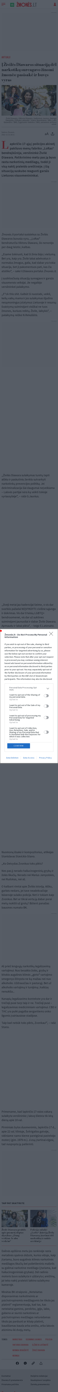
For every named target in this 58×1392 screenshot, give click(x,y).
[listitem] (29, 689)
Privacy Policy (45, 757)
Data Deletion (12, 757)
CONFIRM (19, 745)
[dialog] (29, 696)
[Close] (52, 635)
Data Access (28, 757)
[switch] (46, 695)
